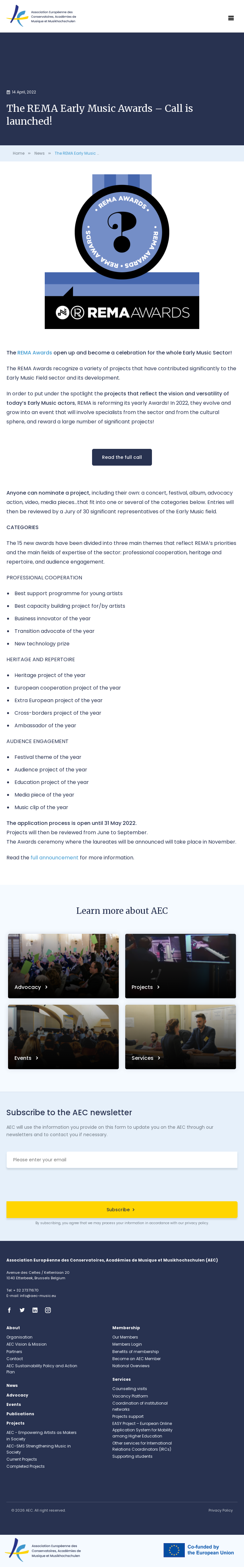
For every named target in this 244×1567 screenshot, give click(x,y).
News (39, 153)
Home (18, 153)
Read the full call (122, 457)
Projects (143, 987)
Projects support (128, 1416)
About (13, 1327)
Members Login (127, 1344)
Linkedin (37, 1310)
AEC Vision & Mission (26, 1344)
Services (143, 1058)
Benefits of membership (135, 1351)
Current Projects (21, 1459)
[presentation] (122, 1185)
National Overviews (131, 1366)
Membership (126, 1327)
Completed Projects (25, 1466)
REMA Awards (34, 352)
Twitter (24, 1310)
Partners (14, 1351)
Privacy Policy (221, 1510)
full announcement (55, 857)
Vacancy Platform (130, 1396)
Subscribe (118, 1209)
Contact (14, 1358)
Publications (20, 1414)
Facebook (11, 1310)
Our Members (125, 1337)
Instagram (50, 1310)
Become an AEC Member (136, 1358)
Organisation (19, 1337)
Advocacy (28, 987)
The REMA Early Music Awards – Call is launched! (102, 153)
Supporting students (132, 1456)
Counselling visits (129, 1388)
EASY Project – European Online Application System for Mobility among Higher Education (142, 1429)
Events (23, 1058)
